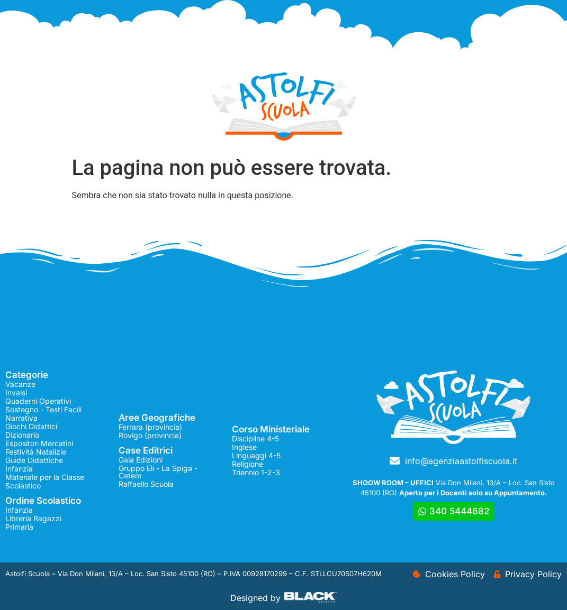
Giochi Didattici (31, 426)
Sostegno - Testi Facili (43, 409)
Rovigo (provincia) (150, 435)
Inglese (244, 446)
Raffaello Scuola (146, 483)
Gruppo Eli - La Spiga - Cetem (158, 472)
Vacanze (20, 384)
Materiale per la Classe (44, 477)
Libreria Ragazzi (33, 518)
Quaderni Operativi (38, 400)
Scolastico (23, 485)
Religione (247, 463)
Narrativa (21, 417)
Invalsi (16, 392)
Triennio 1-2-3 (256, 472)
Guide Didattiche (34, 460)
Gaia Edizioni (141, 459)
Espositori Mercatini (39, 443)
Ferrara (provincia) (150, 426)
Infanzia (19, 468)
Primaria (19, 526)
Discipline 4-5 (255, 438)
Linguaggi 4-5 (256, 455)
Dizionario (22, 434)
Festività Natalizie (35, 451)
